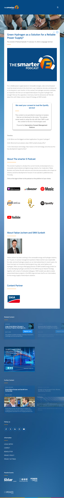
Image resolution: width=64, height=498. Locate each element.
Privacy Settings (10, 459)
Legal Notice (8, 444)
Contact (7, 448)
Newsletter (8, 451)
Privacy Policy (9, 455)
